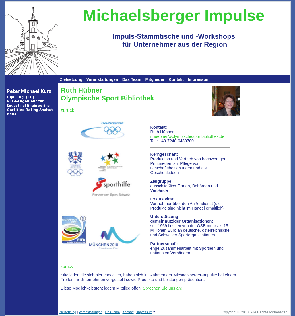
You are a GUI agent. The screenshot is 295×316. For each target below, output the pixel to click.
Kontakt (176, 79)
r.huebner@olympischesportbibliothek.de (187, 136)
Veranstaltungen (102, 79)
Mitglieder (155, 79)
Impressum (199, 79)
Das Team (131, 79)
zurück (67, 110)
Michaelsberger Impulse (174, 15)
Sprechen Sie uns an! (162, 288)
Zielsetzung (71, 79)
